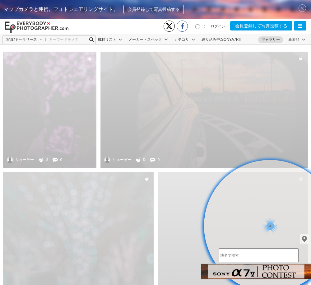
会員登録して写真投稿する (154, 9)
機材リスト (110, 39)
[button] (300, 25)
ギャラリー (270, 39)
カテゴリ (184, 39)
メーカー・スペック (148, 39)
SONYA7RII (231, 39)
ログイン (218, 26)
